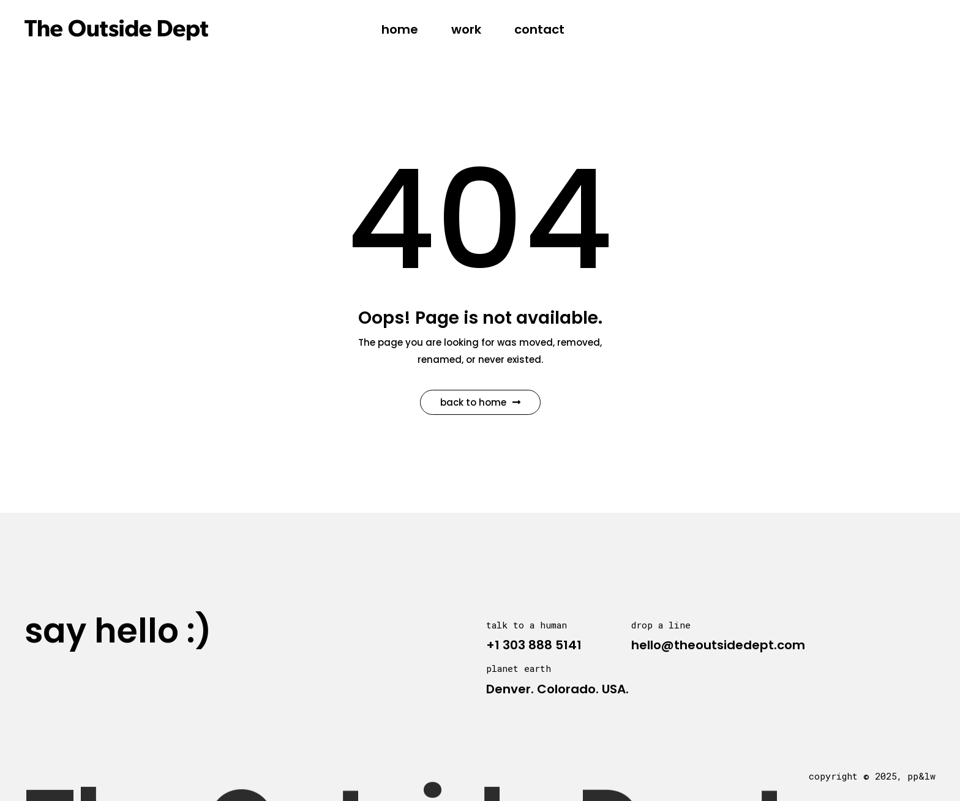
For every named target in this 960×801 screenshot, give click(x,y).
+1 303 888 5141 (534, 645)
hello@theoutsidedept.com (718, 645)
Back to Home (480, 402)
